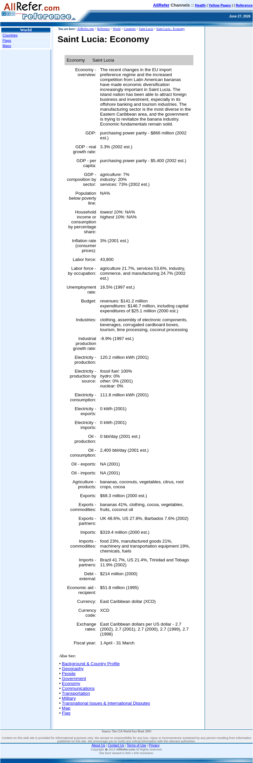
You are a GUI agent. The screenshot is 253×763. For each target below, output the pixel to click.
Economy (71, 683)
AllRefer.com (85, 29)
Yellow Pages (220, 5)
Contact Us (116, 745)
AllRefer (161, 5)
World (117, 29)
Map (66, 708)
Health (200, 5)
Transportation (76, 693)
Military (69, 698)
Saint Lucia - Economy (170, 29)
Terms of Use (136, 745)
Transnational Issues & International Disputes (106, 703)
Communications (78, 688)
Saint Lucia (146, 29)
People (69, 673)
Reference (244, 5)
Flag (66, 713)
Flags (7, 40)
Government (74, 678)
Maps (7, 46)
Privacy (154, 745)
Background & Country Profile (91, 663)
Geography (73, 668)
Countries (10, 35)
